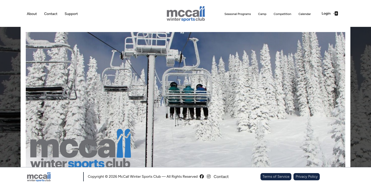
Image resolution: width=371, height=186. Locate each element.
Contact (50, 14)
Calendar (304, 14)
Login (330, 13)
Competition (282, 14)
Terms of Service (276, 176)
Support (71, 14)
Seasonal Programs (237, 14)
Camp (262, 14)
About (32, 14)
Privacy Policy (307, 176)
